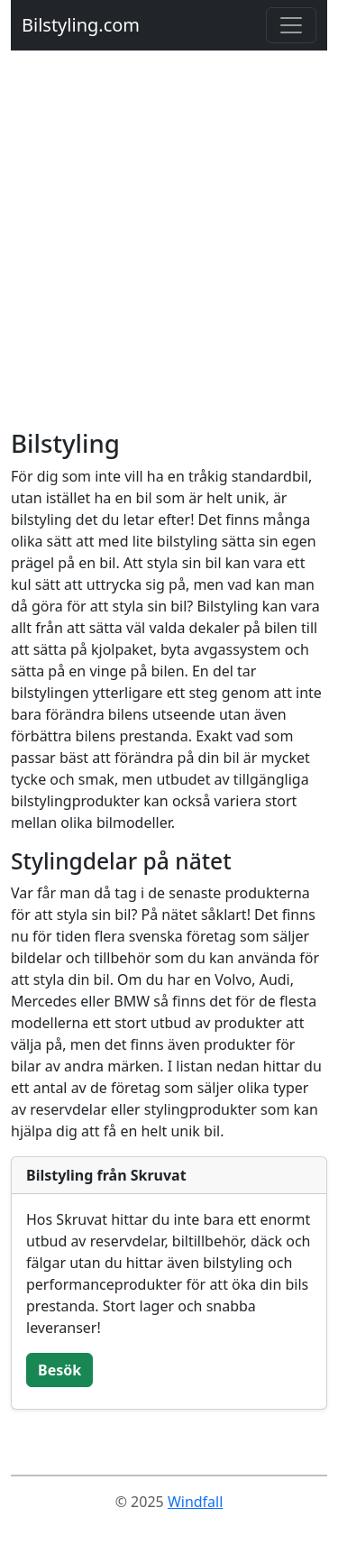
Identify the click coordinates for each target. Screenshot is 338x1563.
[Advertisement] (169, 250)
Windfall (195, 1502)
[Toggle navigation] (291, 25)
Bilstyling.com (81, 25)
